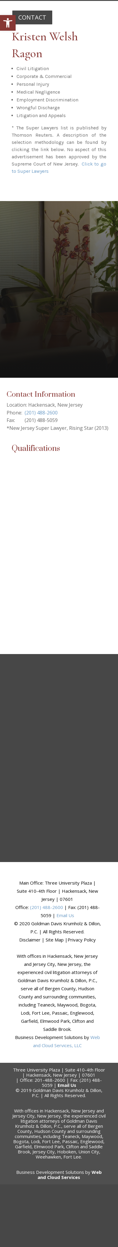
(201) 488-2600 (41, 412)
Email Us (65, 915)
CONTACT (32, 17)
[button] (8, 23)
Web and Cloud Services (70, 1174)
